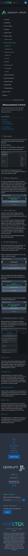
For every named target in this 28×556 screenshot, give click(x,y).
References (14, 450)
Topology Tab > (6, 372)
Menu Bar (6, 61)
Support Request (14, 446)
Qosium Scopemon (9, 78)
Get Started (7, 23)
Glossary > (5, 95)
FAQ (14, 443)
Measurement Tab (9, 52)
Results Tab (8, 55)
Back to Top (14, 457)
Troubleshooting (8, 88)
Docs (2, 100)
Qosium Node (7, 85)
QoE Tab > (4, 414)
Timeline (6, 71)
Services (14, 448)
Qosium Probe (7, 32)
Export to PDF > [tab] (6, 91)
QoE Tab (7, 58)
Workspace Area (8, 65)
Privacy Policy (14, 452)
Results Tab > (5, 400)
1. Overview (4, 120)
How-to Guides (8, 26)
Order (7, 512)
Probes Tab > (5, 357)
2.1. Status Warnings (7, 124)
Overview (6, 19)
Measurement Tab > (7, 387)
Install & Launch (8, 39)
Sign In (14, 439)
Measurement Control (10, 42)
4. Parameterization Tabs (7, 129)
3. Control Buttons (6, 127)
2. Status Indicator (6, 122)
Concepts (6, 29)
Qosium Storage (8, 81)
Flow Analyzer (7, 68)
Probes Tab (8, 45)
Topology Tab (8, 49)
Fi (16, 2)
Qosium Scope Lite (9, 75)
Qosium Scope (8, 36)
